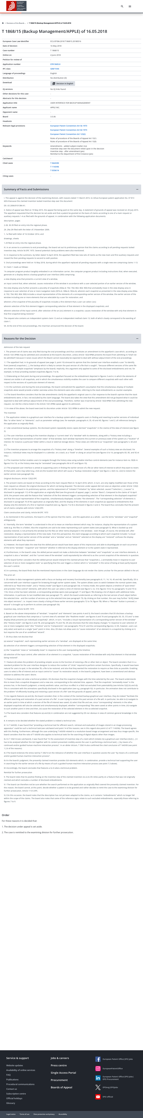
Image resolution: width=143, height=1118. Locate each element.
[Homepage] (3, 23)
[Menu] (130, 6)
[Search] (122, 6)
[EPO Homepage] (16, 6)
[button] (71, 189)
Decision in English (62, 83)
